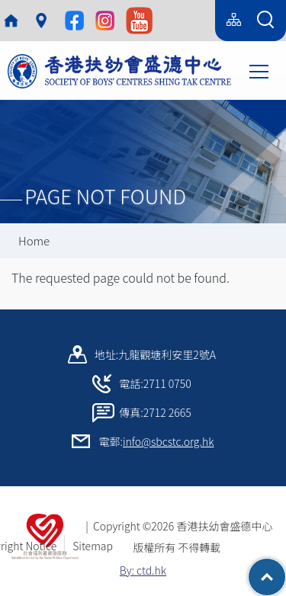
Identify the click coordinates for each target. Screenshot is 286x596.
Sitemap (92, 545)
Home (34, 240)
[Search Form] (265, 20)
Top (285, 569)
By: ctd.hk (143, 570)
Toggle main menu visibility (260, 70)
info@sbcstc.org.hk (168, 441)
